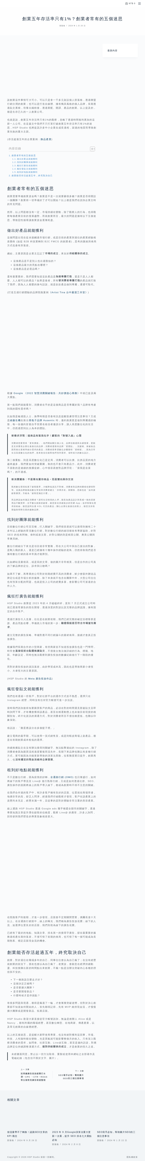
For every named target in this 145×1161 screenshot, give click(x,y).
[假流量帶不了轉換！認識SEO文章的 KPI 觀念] (27, 1116)
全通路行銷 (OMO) (62, 777)
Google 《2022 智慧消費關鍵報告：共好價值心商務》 (47, 393)
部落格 (62, 26)
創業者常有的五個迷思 (24, 155)
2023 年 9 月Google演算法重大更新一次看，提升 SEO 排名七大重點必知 (72, 1136)
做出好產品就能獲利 (27, 159)
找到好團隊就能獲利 (27, 162)
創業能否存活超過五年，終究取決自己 (32, 175)
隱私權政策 (132, 1157)
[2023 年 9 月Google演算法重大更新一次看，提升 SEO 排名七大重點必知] (72, 1116)
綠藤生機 (15, 420)
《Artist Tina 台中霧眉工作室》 (68, 292)
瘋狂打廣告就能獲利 (27, 166)
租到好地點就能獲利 (27, 172)
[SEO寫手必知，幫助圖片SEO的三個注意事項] (117, 1116)
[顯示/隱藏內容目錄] (91, 148)
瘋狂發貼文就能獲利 (27, 169)
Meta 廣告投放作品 (40, 678)
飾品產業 (46, 139)
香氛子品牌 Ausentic (42, 420)
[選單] (139, 3)
